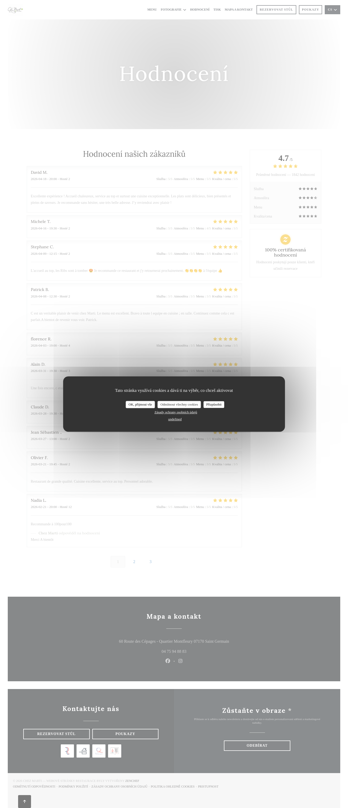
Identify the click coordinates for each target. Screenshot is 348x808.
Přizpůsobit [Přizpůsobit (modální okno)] (214, 404)
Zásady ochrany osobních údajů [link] (176, 412)
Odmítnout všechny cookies (179, 404)
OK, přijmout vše (140, 404)
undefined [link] (175, 419)
